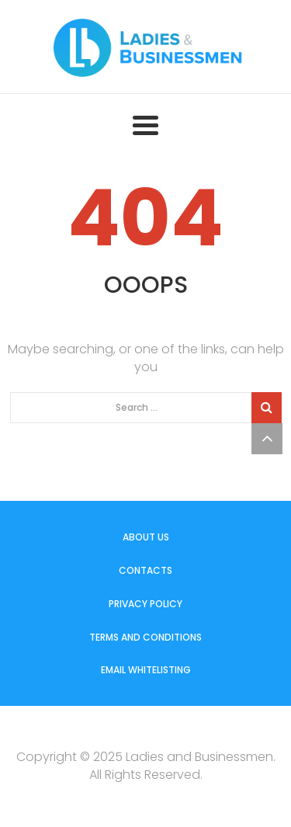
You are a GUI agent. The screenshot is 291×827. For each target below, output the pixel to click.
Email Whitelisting (146, 669)
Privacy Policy (145, 603)
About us (146, 537)
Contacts (145, 570)
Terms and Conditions (145, 637)
